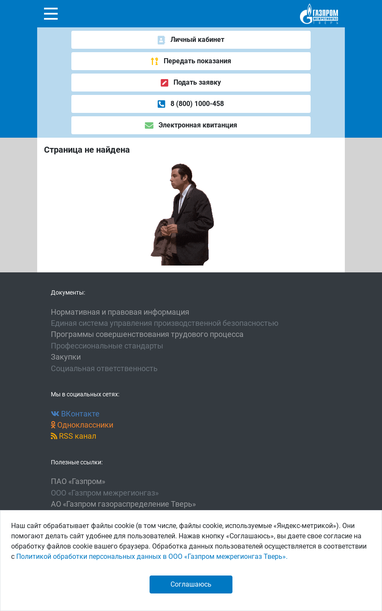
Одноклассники (82, 425)
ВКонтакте (75, 414)
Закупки (66, 357)
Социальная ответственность (104, 368)
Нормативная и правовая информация (120, 312)
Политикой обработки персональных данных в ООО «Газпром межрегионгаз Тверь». (152, 556)
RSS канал (73, 436)
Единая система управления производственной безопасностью (165, 323)
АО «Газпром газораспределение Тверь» (123, 504)
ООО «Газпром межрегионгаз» (105, 493)
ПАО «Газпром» (78, 481)
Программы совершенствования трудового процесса (147, 334)
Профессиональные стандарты (107, 346)
